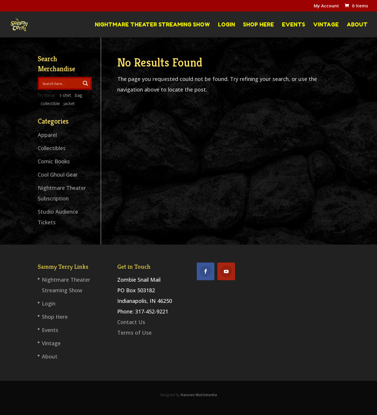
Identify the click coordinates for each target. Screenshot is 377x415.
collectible (50, 103)
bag (78, 95)
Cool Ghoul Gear (58, 174)
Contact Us (131, 322)
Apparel (47, 134)
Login (226, 25)
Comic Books (54, 161)
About (357, 25)
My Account (326, 6)
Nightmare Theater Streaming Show (152, 25)
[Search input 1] (60, 83)
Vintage (326, 25)
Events (293, 25)
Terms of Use (134, 332)
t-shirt (65, 95)
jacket (69, 103)
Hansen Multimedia (199, 394)
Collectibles (52, 148)
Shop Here (258, 25)
